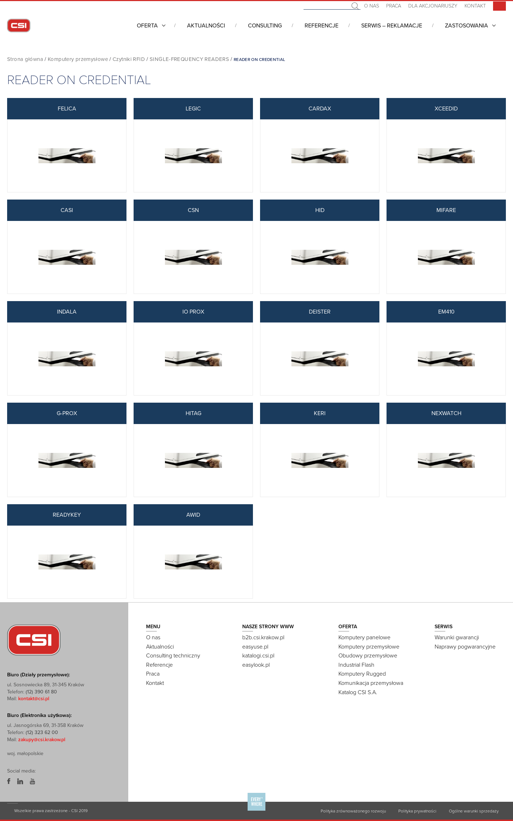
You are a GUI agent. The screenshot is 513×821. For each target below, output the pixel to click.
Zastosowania (466, 25)
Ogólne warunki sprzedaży (474, 811)
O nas (371, 6)
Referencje (321, 25)
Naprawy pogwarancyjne (465, 646)
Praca (393, 6)
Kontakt (475, 6)
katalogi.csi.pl (258, 655)
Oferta (147, 25)
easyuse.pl (255, 646)
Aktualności (206, 25)
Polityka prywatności (417, 811)
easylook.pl (256, 664)
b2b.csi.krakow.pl (263, 637)
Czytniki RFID (129, 59)
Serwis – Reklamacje (391, 25)
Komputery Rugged (362, 673)
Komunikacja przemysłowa (370, 683)
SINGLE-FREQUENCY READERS (189, 59)
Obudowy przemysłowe (367, 655)
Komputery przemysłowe (78, 59)
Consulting (265, 25)
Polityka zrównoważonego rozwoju (353, 811)
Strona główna (25, 59)
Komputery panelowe (364, 637)
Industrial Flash (356, 664)
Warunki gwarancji (457, 637)
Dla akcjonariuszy (432, 6)
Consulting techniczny (173, 655)
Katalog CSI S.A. (357, 692)
